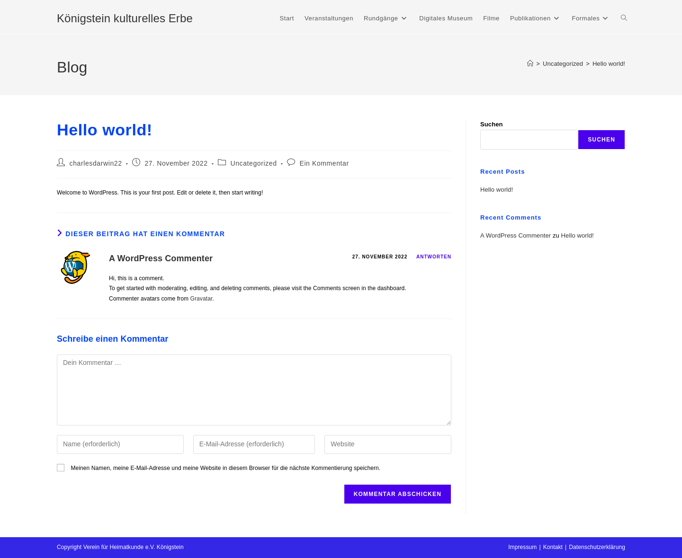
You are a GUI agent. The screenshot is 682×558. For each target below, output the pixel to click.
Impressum (522, 547)
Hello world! (608, 63)
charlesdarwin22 (96, 163)
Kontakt (553, 547)
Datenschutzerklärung (597, 547)
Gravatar (201, 298)
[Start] (530, 63)
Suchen (491, 124)
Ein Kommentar (324, 163)
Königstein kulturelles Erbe (125, 18)
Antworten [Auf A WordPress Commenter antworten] (433, 256)
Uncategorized (253, 163)
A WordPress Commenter (161, 258)
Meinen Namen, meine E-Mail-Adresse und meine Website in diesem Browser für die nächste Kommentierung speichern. (225, 468)
